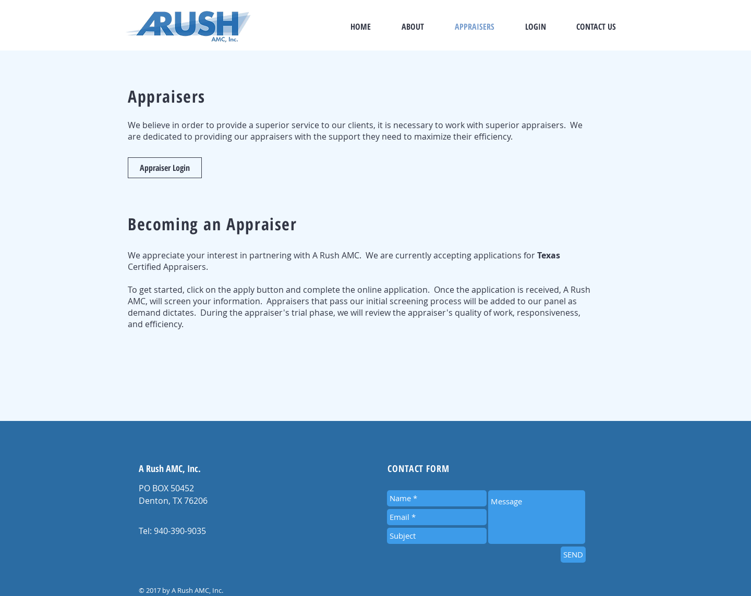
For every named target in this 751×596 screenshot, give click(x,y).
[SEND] (573, 555)
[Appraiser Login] (165, 167)
